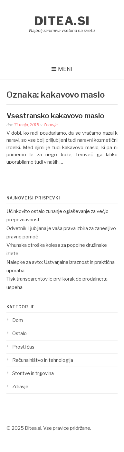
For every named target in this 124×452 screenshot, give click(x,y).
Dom (17, 320)
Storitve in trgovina (33, 373)
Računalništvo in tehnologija (42, 360)
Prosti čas (23, 347)
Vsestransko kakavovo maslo (55, 115)
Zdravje (50, 124)
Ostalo (19, 333)
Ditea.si (62, 21)
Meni (65, 69)
